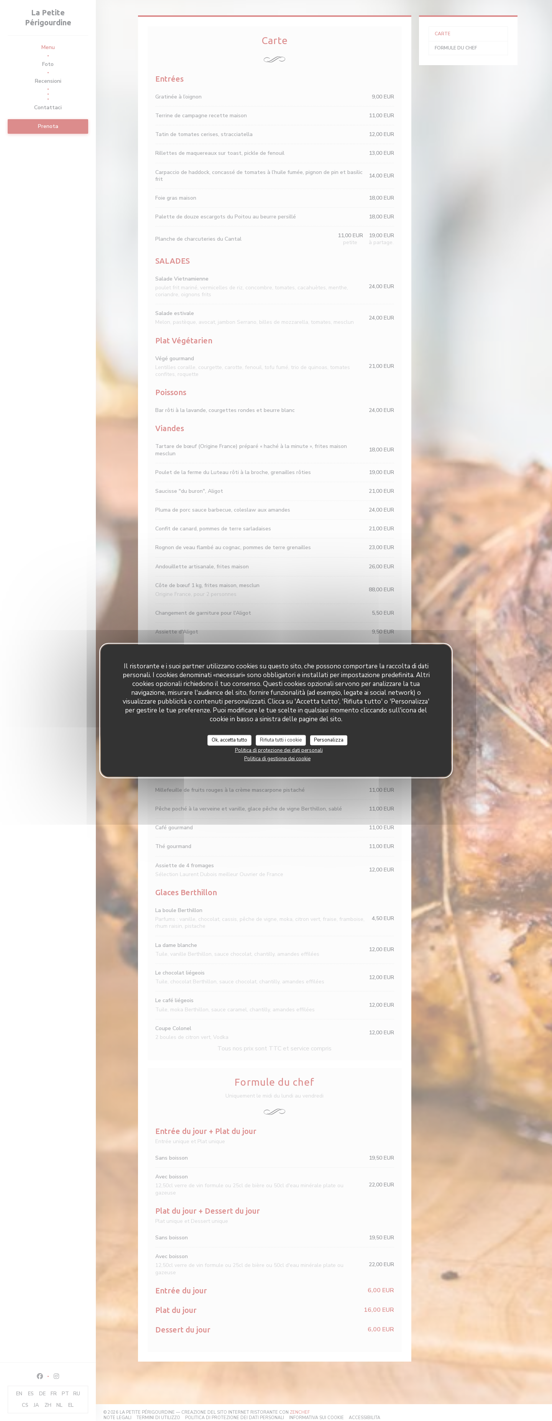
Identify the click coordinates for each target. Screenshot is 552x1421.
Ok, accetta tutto (229, 740)
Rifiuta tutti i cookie (281, 740)
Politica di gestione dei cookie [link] (277, 758)
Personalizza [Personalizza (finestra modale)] (328, 740)
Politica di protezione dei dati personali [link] (279, 750)
